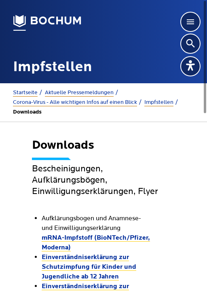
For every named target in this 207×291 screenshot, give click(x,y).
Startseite (25, 92)
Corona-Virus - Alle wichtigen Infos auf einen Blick (75, 102)
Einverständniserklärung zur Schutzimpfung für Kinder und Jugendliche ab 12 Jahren (89, 267)
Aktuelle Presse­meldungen (79, 92)
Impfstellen (158, 102)
